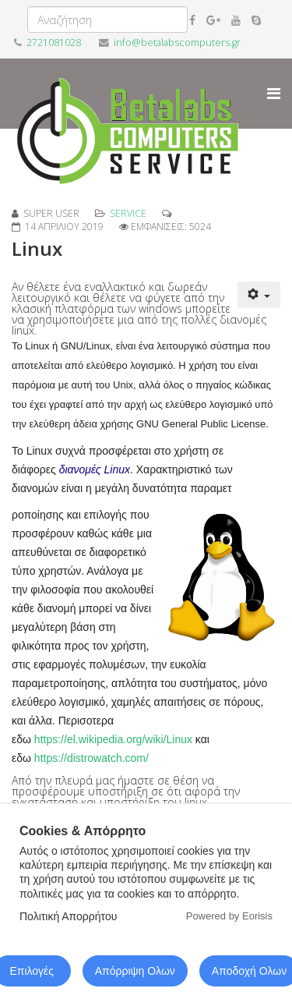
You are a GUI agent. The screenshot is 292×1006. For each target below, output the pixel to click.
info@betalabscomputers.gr (177, 42)
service (128, 213)
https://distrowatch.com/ (91, 758)
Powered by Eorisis (229, 916)
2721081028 (53, 42)
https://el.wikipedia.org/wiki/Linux (113, 739)
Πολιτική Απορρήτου (68, 916)
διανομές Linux (94, 469)
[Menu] (273, 93)
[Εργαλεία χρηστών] (259, 295)
